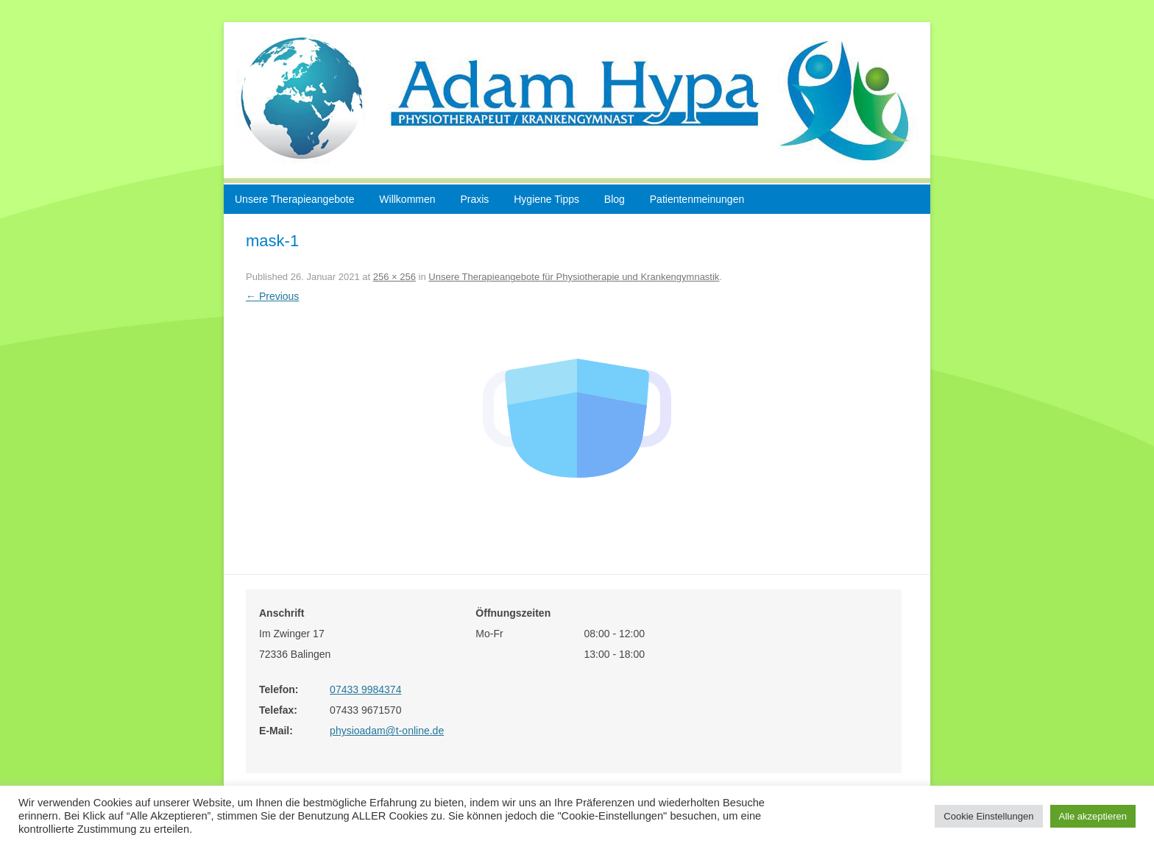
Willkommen (407, 199)
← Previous (272, 296)
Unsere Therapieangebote (294, 199)
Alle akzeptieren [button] (1093, 816)
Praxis (474, 199)
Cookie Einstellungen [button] (988, 816)
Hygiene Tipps (546, 199)
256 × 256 (394, 276)
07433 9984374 (365, 689)
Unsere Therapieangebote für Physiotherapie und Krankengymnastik (573, 276)
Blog (614, 199)
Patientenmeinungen (697, 199)
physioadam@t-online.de (387, 730)
